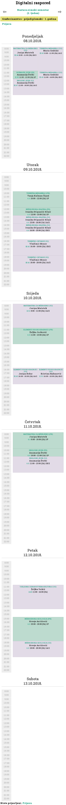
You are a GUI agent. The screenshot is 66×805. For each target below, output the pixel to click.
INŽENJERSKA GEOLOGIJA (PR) (38, 619)
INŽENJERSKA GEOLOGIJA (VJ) (38, 643)
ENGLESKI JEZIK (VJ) (25, 81)
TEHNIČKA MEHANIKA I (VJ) (50, 48)
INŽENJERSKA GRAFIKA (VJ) (38, 217)
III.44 (16, 55)
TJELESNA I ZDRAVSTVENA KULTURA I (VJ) (38, 587)
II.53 (41, 376)
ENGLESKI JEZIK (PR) (38, 450)
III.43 (42, 53)
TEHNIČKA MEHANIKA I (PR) (38, 193)
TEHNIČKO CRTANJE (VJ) (38, 257)
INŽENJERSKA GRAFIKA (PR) (38, 209)
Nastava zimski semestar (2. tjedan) (33, 11)
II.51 (28, 311)
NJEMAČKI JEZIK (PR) (25, 72)
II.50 (17, 77)
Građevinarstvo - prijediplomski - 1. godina (29, 18)
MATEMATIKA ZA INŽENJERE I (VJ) (25, 49)
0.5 (28, 198)
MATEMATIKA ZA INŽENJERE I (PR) (38, 434)
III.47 (16, 85)
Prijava (6, 23)
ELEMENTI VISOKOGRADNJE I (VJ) (25, 370)
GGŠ (30, 592)
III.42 (28, 262)
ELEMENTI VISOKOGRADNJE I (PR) (38, 330)
